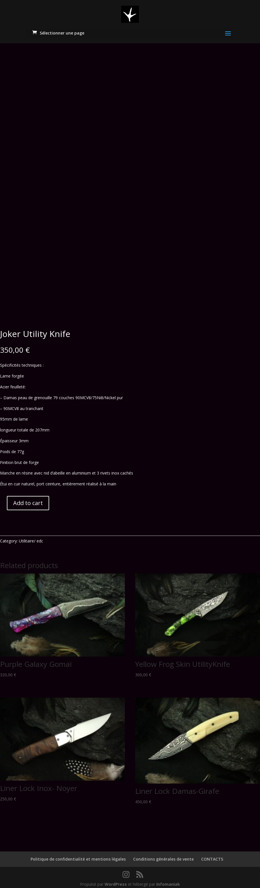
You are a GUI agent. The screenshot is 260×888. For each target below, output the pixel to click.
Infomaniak (168, 880)
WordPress (116, 880)
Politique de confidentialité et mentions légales (78, 855)
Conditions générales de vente (163, 855)
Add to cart (28, 499)
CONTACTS (212, 855)
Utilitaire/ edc (31, 537)
